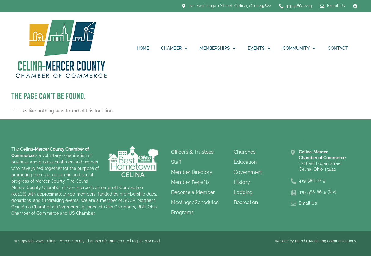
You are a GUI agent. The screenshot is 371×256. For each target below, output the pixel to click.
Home (143, 48)
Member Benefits (190, 182)
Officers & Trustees (192, 152)
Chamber (174, 48)
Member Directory (191, 172)
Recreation (246, 202)
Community (299, 48)
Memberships (218, 48)
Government (248, 172)
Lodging (243, 192)
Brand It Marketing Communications (325, 241)
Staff (176, 162)
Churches (244, 152)
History (242, 182)
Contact (338, 48)
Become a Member (193, 192)
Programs (182, 212)
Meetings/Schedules (195, 202)
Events (259, 48)
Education (245, 162)
